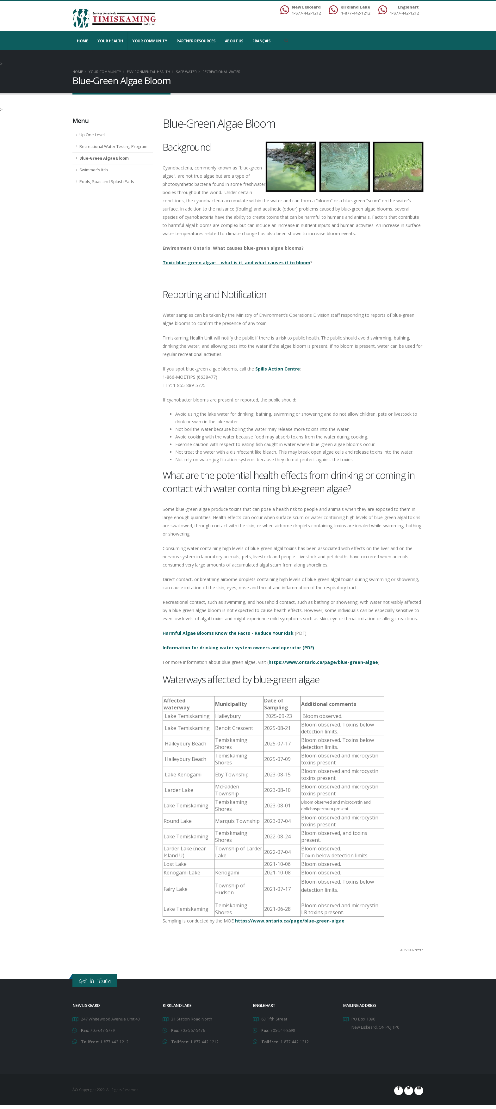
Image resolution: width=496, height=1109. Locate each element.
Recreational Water (221, 71)
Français (261, 41)
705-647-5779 (102, 1030)
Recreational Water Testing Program (113, 146)
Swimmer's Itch (93, 170)
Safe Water (186, 71)
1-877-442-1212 (114, 1041)
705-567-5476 (192, 1030)
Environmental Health (148, 71)
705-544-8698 (282, 1030)
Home (82, 41)
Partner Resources (196, 41)
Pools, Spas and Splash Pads (106, 181)
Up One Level (92, 135)
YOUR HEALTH (110, 41)
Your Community (149, 41)
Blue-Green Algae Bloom (104, 158)
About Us (234, 41)
